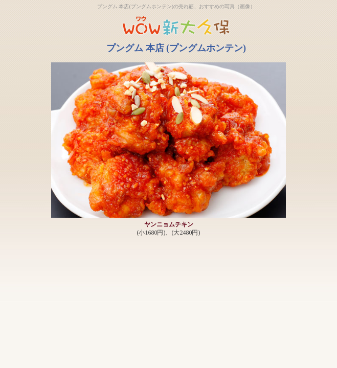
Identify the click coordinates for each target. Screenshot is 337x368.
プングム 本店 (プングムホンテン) (176, 48)
